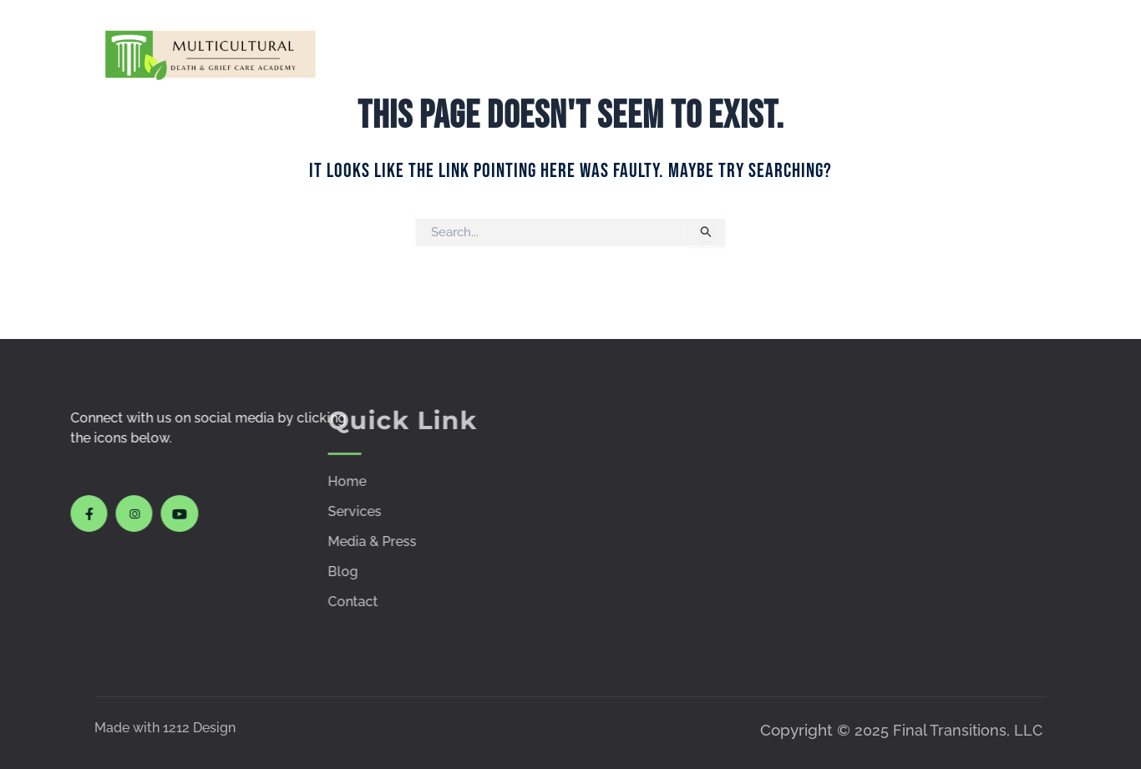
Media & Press (758, 53)
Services (533, 53)
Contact (1009, 53)
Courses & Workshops (619, 53)
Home (461, 53)
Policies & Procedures (873, 53)
